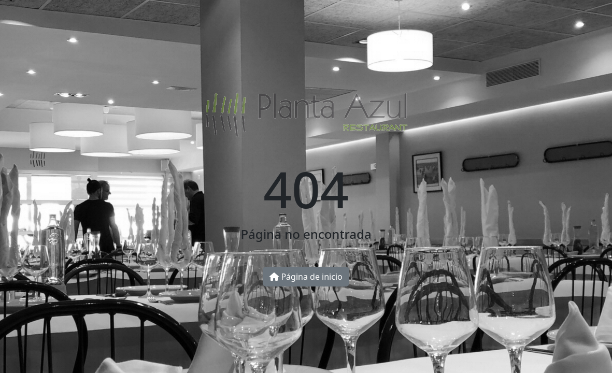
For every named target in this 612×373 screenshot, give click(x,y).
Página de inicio (305, 276)
